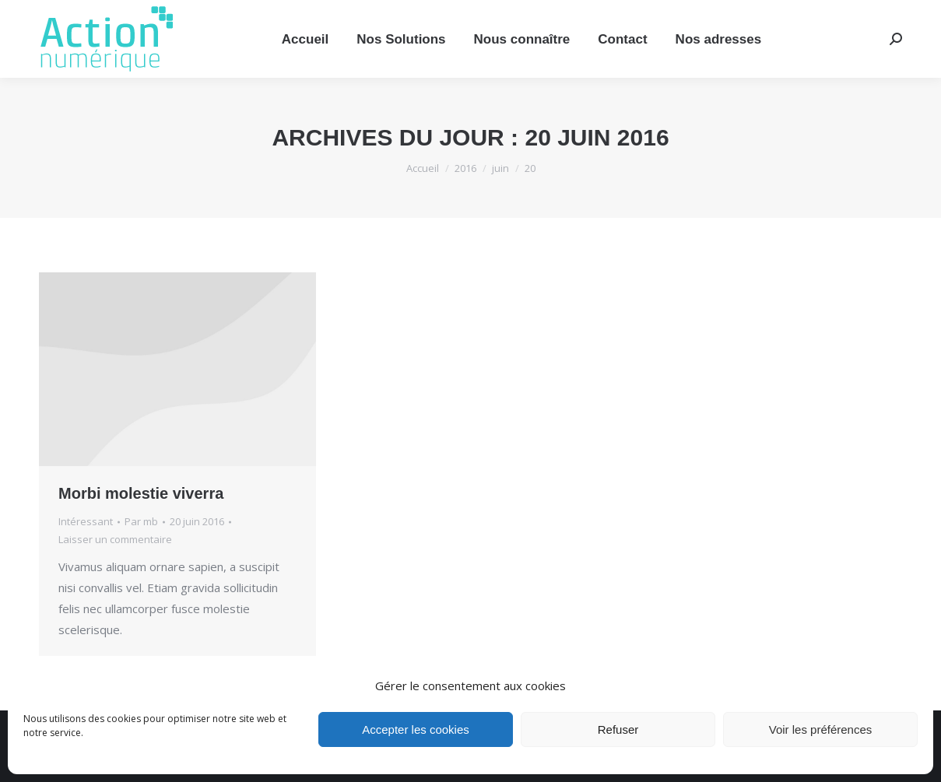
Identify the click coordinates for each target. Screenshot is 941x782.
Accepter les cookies (415, 729)
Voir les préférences (821, 729)
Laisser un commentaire (115, 539)
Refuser (618, 729)
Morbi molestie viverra (140, 493)
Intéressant (85, 521)
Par (141, 521)
